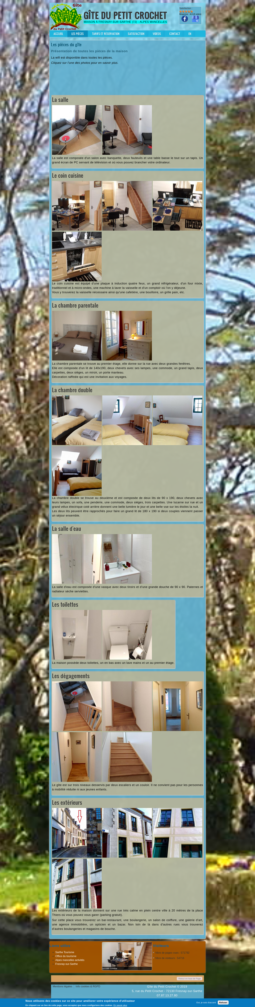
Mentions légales (62, 986)
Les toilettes (65, 604)
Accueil (58, 34)
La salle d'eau (66, 528)
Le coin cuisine (67, 175)
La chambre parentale (75, 305)
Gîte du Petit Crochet (125, 15)
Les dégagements (71, 676)
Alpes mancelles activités (69, 960)
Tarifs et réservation (106, 34)
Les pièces (77, 34)
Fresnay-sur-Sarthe (66, 964)
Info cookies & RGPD (88, 986)
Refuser (223, 1002)
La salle (60, 99)
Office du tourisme (65, 956)
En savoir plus (120, 1005)
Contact (174, 34)
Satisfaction (136, 34)
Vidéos (157, 34)
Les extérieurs (67, 802)
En (189, 34)
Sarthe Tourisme (64, 952)
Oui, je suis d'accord (206, 1002)
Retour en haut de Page (189, 978)
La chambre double (72, 390)
